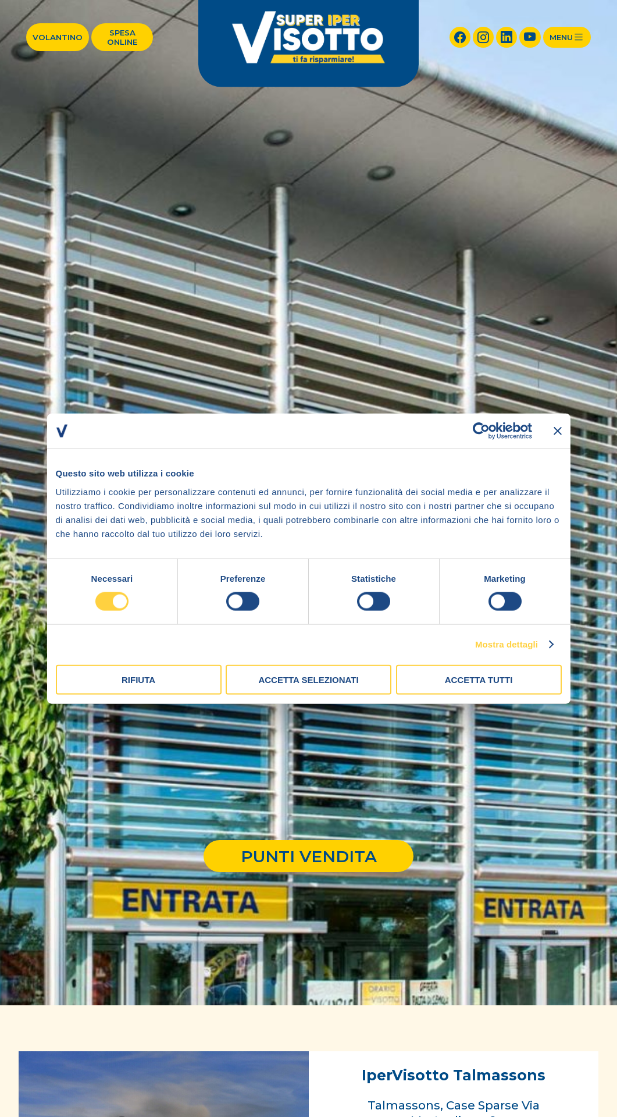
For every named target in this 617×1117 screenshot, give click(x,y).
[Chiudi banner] (558, 431)
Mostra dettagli (506, 644)
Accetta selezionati (308, 679)
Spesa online (122, 37)
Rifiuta (138, 679)
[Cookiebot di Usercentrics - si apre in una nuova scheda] (481, 431)
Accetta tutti (479, 679)
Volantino (58, 37)
